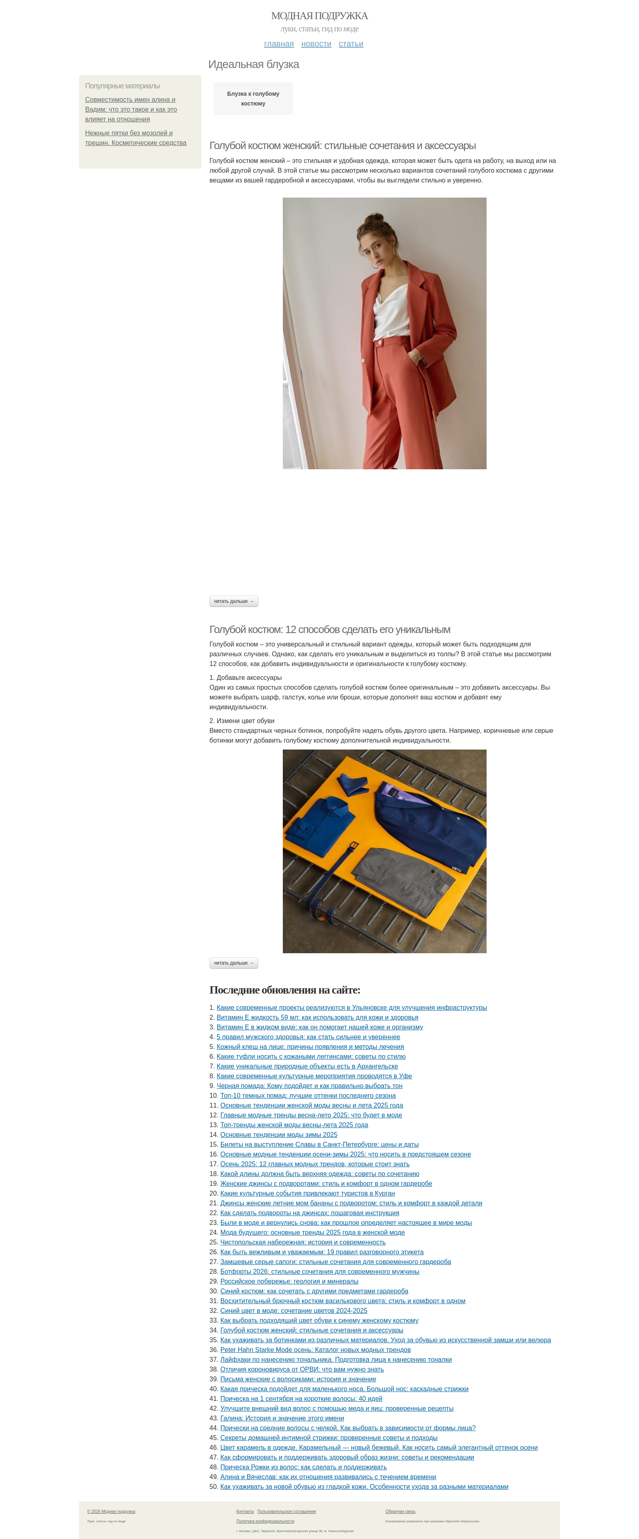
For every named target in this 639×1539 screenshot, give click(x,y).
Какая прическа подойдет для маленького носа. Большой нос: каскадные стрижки (344, 1388)
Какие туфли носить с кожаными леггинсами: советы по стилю (311, 1056)
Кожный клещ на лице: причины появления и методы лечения (310, 1046)
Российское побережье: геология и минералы (289, 1281)
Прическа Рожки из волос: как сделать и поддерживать (303, 1467)
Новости (316, 43)
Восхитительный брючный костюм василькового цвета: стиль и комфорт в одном (343, 1300)
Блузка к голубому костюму (253, 98)
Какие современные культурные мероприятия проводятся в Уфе (314, 1076)
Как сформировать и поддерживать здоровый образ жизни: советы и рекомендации (347, 1457)
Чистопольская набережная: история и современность (303, 1242)
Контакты (245, 1511)
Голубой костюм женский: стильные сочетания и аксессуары (342, 145)
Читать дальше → (234, 601)
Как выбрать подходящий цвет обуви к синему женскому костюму (319, 1320)
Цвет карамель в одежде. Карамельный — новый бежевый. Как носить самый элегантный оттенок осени (379, 1447)
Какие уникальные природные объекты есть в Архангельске (307, 1066)
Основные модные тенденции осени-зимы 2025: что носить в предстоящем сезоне (345, 1154)
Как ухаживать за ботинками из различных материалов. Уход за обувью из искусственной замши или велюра (385, 1340)
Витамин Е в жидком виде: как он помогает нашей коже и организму (320, 1027)
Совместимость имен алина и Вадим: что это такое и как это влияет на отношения (131, 109)
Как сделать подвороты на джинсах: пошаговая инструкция (309, 1212)
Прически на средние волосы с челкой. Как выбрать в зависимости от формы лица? (348, 1428)
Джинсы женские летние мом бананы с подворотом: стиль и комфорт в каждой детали (351, 1203)
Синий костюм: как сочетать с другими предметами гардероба (314, 1291)
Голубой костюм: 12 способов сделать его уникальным (329, 629)
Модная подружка (319, 16)
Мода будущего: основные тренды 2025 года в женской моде (312, 1232)
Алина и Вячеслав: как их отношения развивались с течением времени (328, 1476)
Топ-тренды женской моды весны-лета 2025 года (294, 1124)
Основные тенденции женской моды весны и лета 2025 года (311, 1105)
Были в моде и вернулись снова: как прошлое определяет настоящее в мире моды (346, 1222)
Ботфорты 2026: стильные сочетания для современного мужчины (320, 1271)
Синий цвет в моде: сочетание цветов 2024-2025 (294, 1310)
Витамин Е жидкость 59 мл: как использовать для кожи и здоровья (318, 1017)
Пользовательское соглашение (287, 1511)
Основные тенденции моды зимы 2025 (278, 1134)
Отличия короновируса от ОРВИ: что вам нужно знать (302, 1369)
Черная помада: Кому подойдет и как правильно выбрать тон (310, 1085)
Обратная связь (401, 1511)
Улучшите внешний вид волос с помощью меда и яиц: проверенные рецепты (337, 1408)
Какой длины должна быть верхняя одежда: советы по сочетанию (319, 1173)
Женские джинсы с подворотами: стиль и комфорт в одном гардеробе (326, 1183)
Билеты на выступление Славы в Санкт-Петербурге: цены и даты (319, 1144)
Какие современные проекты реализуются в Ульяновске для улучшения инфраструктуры (352, 1007)
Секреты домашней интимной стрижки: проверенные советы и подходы (329, 1437)
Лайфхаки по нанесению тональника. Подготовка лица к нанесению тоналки (336, 1359)
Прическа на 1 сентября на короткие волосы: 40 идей (301, 1398)
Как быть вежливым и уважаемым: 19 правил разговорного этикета (322, 1252)
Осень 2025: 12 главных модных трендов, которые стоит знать (315, 1164)
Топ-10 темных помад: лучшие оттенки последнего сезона (308, 1095)
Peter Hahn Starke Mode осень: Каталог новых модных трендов (315, 1349)
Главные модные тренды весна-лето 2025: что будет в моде (311, 1115)
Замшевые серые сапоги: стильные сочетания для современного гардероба (335, 1261)
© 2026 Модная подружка (111, 1511)
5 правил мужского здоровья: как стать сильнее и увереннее (308, 1036)
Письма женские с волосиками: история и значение (298, 1379)
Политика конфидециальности (265, 1521)
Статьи (351, 43)
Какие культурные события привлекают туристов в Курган (307, 1193)
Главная (279, 43)
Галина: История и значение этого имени (282, 1418)
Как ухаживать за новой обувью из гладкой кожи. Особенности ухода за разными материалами (364, 1486)
